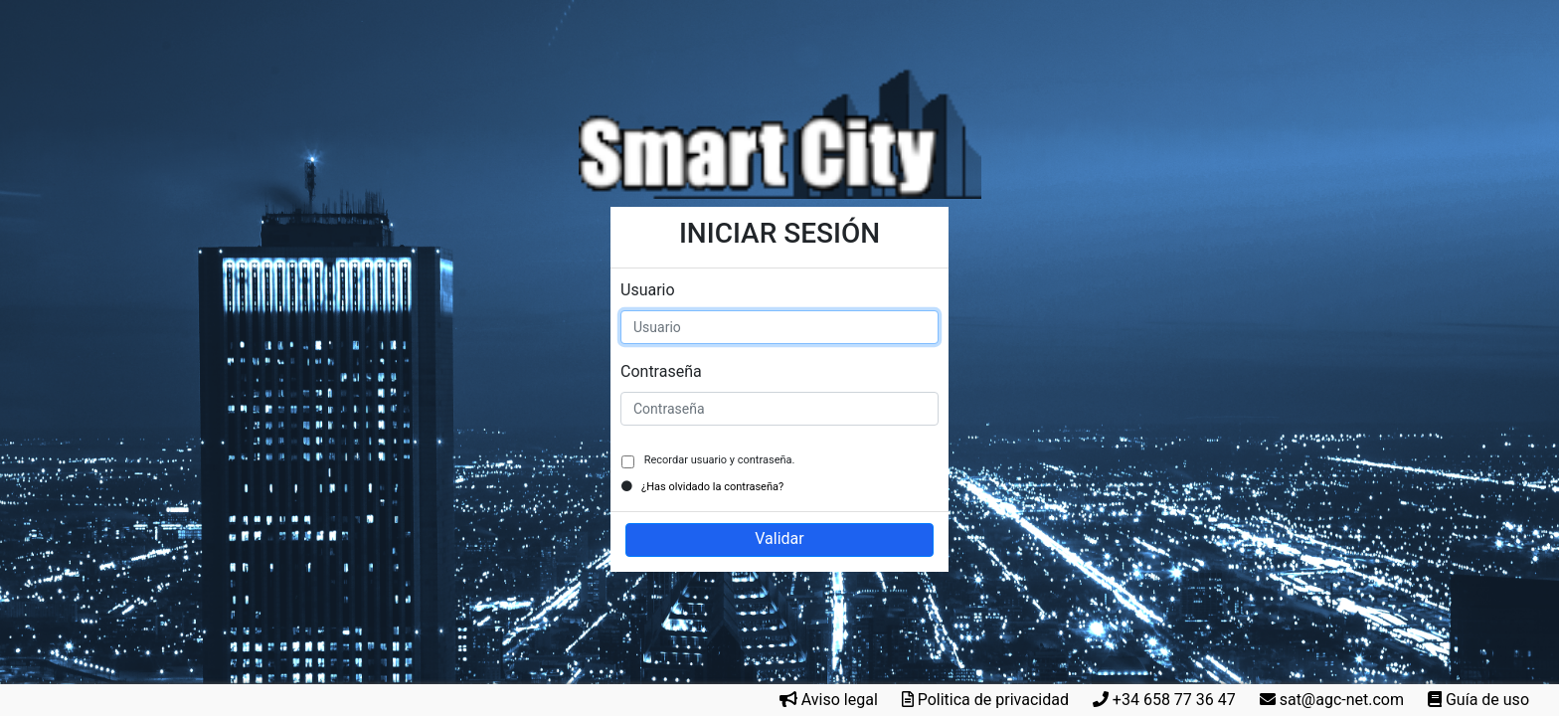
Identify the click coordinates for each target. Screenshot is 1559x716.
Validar (779, 538)
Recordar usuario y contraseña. (717, 459)
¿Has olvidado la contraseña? (712, 486)
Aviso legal (839, 699)
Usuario (647, 289)
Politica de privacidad (993, 699)
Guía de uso (1487, 699)
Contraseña (661, 371)
